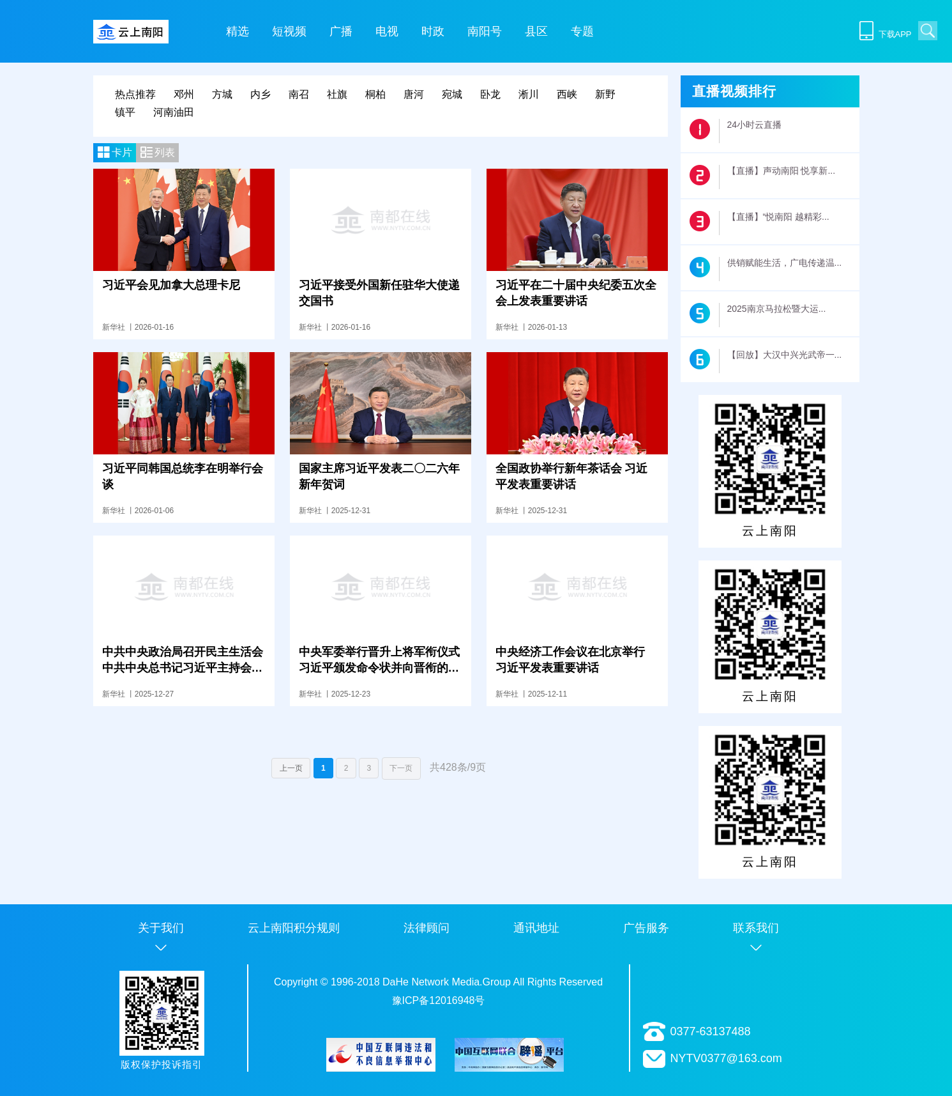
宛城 (452, 94)
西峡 (567, 94)
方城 (222, 94)
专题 (582, 31)
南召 (299, 94)
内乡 (260, 94)
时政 (432, 31)
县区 (536, 31)
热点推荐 (135, 94)
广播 (340, 31)
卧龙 (490, 94)
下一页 (401, 768)
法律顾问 (427, 928)
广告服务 (646, 928)
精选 (237, 31)
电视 (386, 31)
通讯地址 (536, 928)
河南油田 (173, 112)
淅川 (528, 94)
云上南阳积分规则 (294, 928)
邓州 (184, 94)
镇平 (125, 112)
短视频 (289, 31)
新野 (605, 94)
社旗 (337, 94)
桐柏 (375, 94)
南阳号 (484, 31)
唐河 (414, 94)
